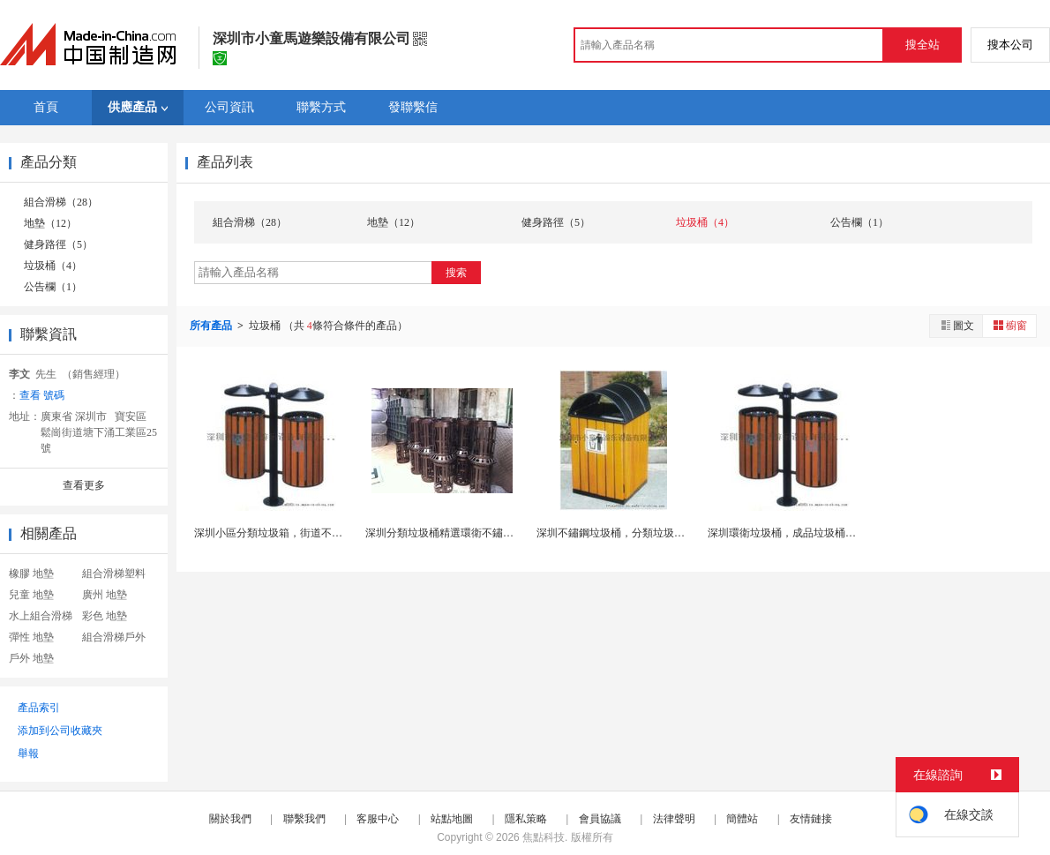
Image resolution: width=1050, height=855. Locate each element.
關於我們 (230, 819)
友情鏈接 (811, 819)
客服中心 (377, 819)
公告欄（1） (53, 287)
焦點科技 (543, 837)
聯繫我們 (304, 819)
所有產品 (212, 325)
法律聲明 (674, 819)
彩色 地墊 (104, 616)
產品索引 (39, 707)
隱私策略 (526, 819)
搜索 (456, 272)
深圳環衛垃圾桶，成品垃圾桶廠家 (787, 533)
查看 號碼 (41, 395)
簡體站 (742, 819)
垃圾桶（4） (53, 265)
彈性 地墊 (31, 637)
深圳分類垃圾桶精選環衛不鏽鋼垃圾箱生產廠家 (476, 533)
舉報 (28, 753)
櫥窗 (1009, 325)
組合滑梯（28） (61, 202)
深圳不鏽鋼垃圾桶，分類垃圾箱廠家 (621, 533)
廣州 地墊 (104, 595)
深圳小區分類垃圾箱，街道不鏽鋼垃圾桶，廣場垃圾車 (321, 533)
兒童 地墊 (31, 595)
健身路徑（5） (58, 244)
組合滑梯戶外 (114, 637)
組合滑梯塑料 (114, 573)
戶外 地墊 (31, 658)
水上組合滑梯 (40, 616)
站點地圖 (452, 819)
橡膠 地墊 (31, 573)
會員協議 (600, 819)
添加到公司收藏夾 (60, 730)
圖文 (956, 325)
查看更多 (84, 485)
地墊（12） (50, 223)
